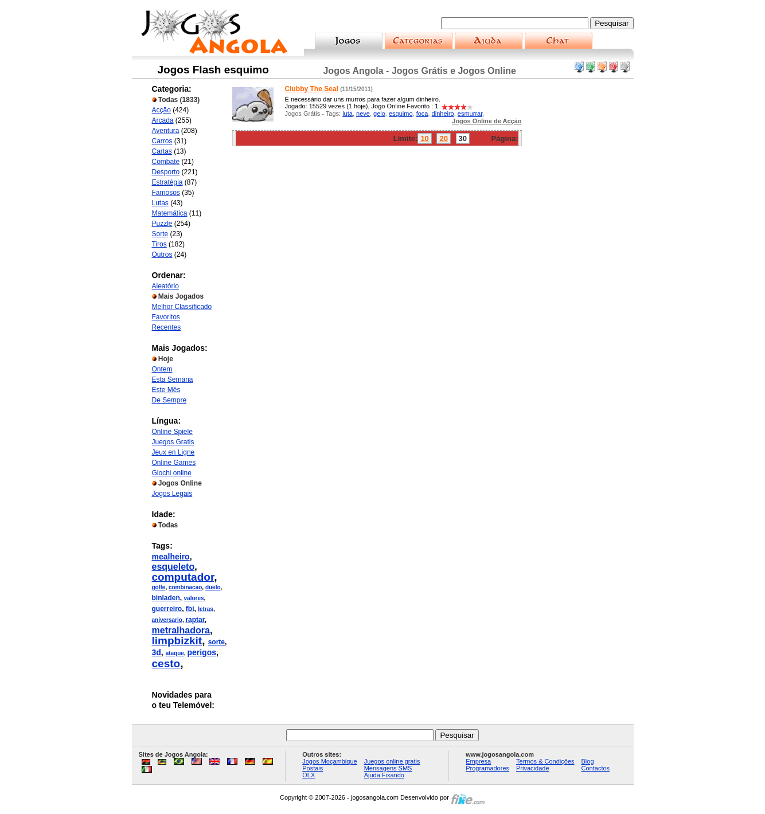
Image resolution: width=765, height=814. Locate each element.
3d (156, 652)
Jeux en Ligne (173, 452)
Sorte (160, 234)
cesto (166, 664)
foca (422, 113)
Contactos (595, 768)
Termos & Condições (545, 761)
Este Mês (166, 390)
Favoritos (166, 317)
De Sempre (169, 400)
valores (194, 598)
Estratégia (167, 182)
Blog (587, 761)
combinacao (185, 587)
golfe (159, 587)
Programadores (487, 768)
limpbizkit (177, 641)
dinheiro (443, 113)
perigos (201, 652)
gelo (379, 113)
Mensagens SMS (388, 768)
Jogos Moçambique (329, 761)
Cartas (162, 151)
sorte (216, 642)
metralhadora (181, 630)
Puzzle (162, 224)
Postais (312, 768)
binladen (166, 598)
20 (443, 138)
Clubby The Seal (311, 89)
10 (424, 138)
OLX (308, 775)
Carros (162, 141)
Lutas (160, 203)
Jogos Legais (172, 494)
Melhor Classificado (182, 307)
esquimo (401, 113)
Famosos (166, 193)
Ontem (162, 369)
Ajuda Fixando (384, 775)
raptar (194, 620)
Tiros (159, 244)
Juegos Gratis (173, 442)
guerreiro (167, 609)
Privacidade (532, 768)
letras (205, 609)
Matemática (170, 213)
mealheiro (171, 556)
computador (183, 577)
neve (363, 113)
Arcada (163, 120)
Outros (162, 255)
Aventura (165, 131)
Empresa (478, 761)
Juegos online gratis (392, 761)
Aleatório (165, 286)
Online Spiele (172, 432)
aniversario (167, 620)
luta (347, 113)
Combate (166, 162)
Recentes (166, 327)
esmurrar (470, 113)
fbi (190, 609)
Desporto (166, 172)
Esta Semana (172, 379)
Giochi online (172, 473)
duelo (213, 587)
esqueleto (173, 567)
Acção (161, 110)
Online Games (174, 463)
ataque (175, 653)
